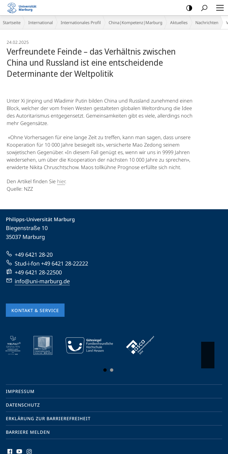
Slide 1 (105, 370)
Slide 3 (111, 370)
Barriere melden (28, 432)
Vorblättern (207, 352)
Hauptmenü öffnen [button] (218, 8)
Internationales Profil (81, 22)
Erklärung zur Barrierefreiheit (48, 418)
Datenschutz (23, 405)
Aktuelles (179, 22)
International (40, 22)
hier (61, 181)
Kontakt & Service (35, 310)
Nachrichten (206, 22)
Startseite (12, 22)
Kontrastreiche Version (187, 8)
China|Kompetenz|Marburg (135, 22)
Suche (202, 8)
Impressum (20, 391)
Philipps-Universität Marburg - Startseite (23, 8)
